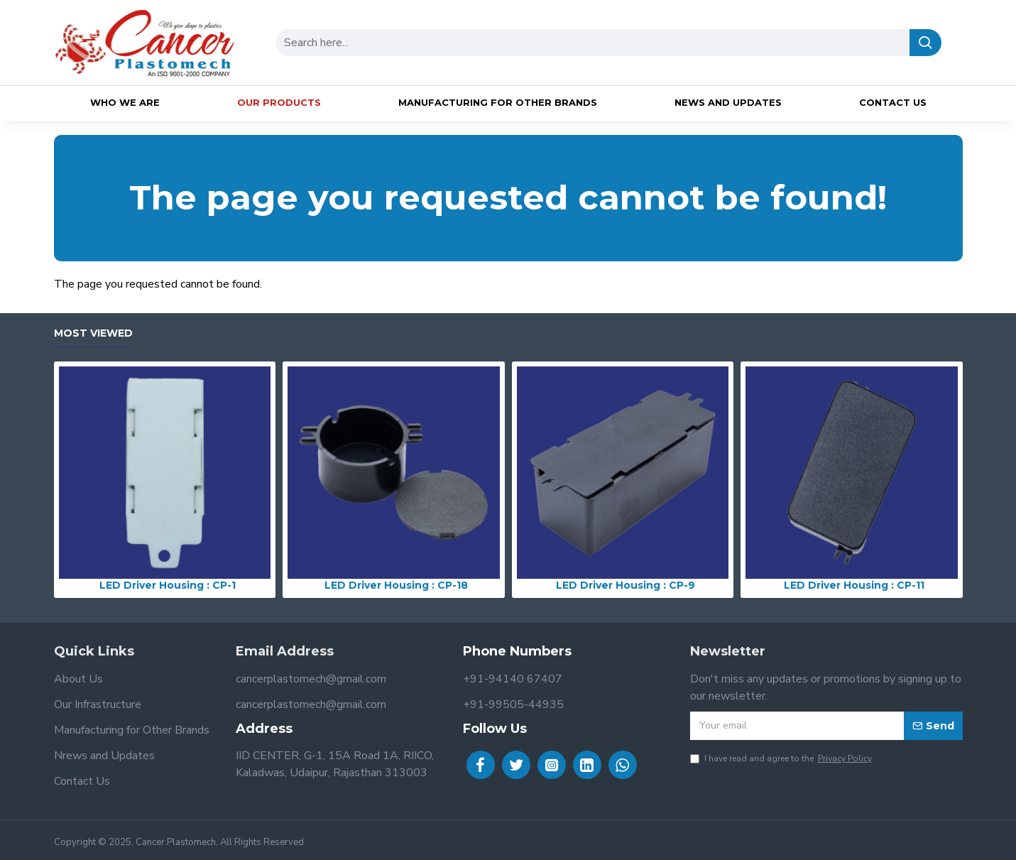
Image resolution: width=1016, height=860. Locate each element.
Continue (942, 308)
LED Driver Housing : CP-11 (854, 585)
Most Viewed (93, 333)
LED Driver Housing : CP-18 (396, 585)
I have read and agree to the (782, 758)
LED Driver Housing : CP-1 (167, 585)
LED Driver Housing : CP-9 (625, 585)
